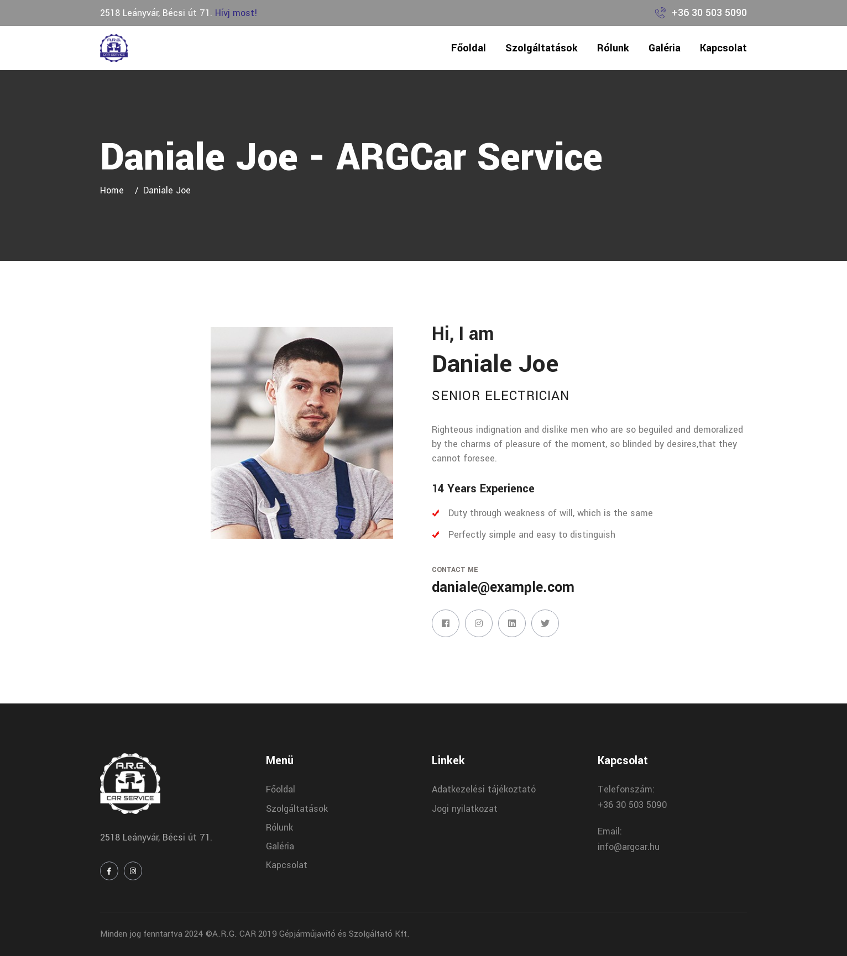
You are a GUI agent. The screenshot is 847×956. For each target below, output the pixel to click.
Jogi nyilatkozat (465, 808)
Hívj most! (236, 13)
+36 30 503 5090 (709, 13)
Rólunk (613, 48)
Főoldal (468, 48)
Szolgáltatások (541, 48)
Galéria (665, 48)
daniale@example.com (503, 587)
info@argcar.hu (629, 847)
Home (114, 190)
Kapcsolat (723, 48)
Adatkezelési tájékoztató (484, 789)
